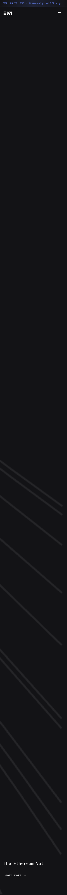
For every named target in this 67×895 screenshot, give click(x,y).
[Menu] (59, 13)
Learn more (15, 875)
